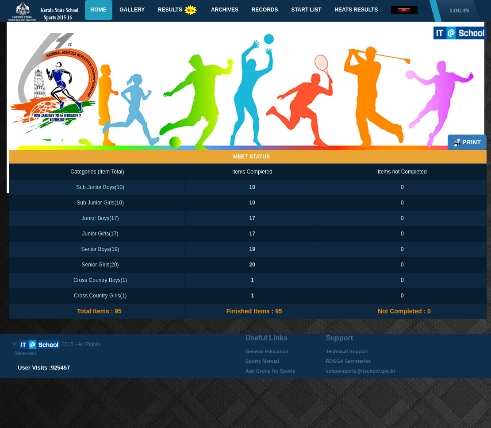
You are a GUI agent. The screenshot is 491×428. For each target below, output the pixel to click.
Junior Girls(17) (100, 234)
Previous (33, 92)
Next (463, 103)
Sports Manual (262, 361)
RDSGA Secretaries (348, 361)
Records (265, 10)
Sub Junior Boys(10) (100, 187)
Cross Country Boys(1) (100, 280)
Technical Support (347, 351)
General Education (267, 351)
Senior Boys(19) (100, 249)
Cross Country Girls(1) (100, 296)
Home (99, 10)
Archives (224, 10)
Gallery (132, 10)
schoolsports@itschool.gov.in (360, 371)
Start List (306, 10)
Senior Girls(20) (100, 265)
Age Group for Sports (270, 371)
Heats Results (356, 10)
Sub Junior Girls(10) (100, 203)
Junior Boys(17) (100, 218)
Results (178, 10)
